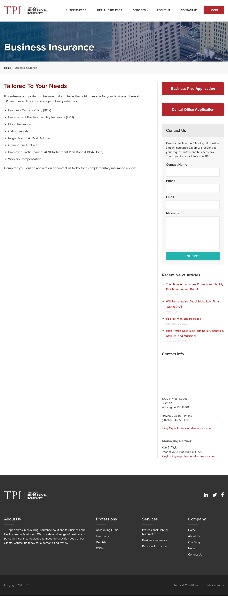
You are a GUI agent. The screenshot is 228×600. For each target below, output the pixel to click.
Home (192, 530)
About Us (163, 10)
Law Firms (102, 536)
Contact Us (189, 10)
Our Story (194, 542)
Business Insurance (154, 540)
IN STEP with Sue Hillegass (183, 319)
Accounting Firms (107, 530)
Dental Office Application (193, 109)
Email (170, 197)
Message (172, 213)
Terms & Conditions (186, 585)
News (191, 548)
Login (214, 10)
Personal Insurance (154, 546)
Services (139, 10)
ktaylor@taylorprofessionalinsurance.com (188, 456)
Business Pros (76, 10)
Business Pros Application (193, 88)
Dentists (101, 542)
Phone (170, 181)
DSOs (99, 548)
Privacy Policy (215, 585)
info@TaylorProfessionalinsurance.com (187, 428)
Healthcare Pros (109, 10)
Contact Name (176, 165)
